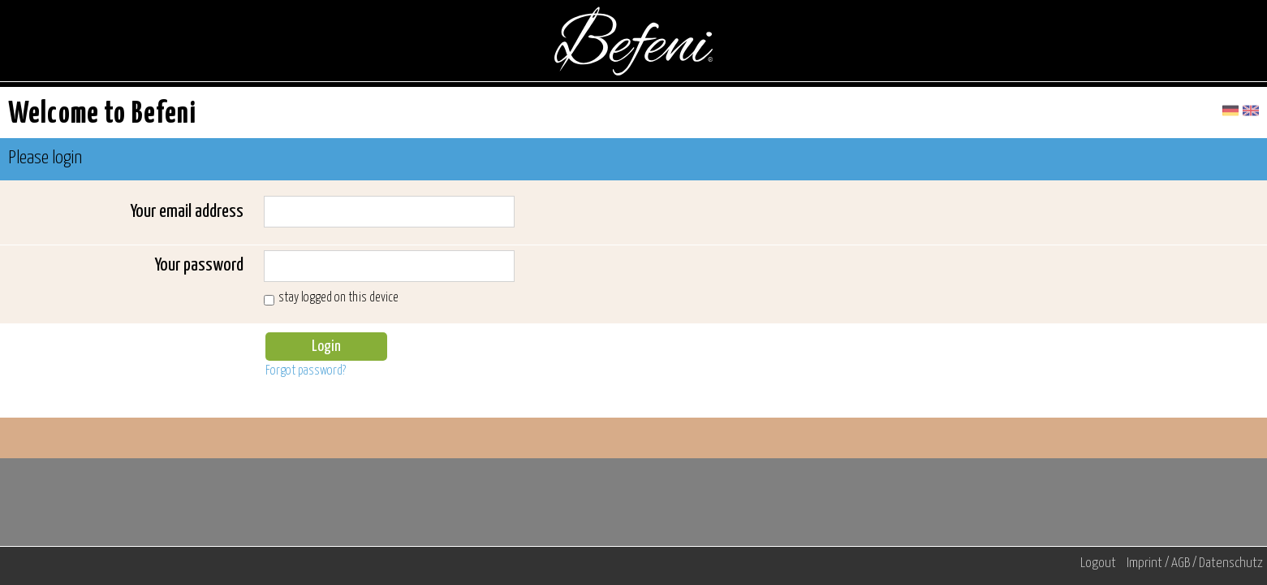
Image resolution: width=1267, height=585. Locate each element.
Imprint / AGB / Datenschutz (1195, 563)
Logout (1098, 563)
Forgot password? (305, 371)
